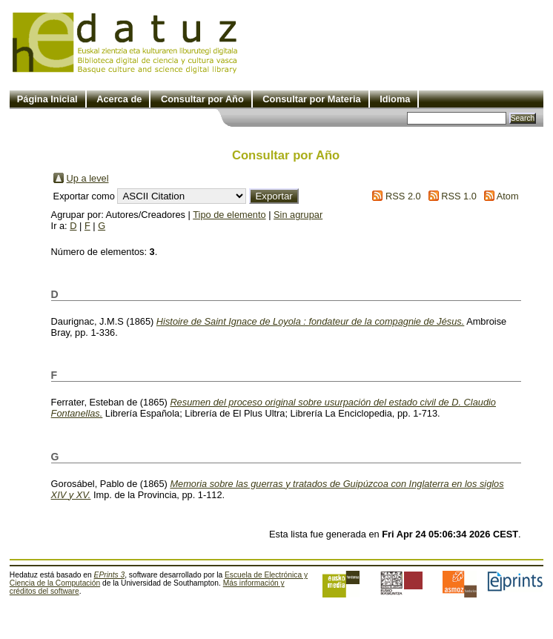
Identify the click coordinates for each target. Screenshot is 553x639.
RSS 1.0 (459, 196)
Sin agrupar (298, 214)
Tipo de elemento (229, 214)
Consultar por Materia (311, 99)
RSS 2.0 (403, 196)
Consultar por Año (202, 99)
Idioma (395, 99)
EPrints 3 (109, 575)
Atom (508, 196)
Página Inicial (47, 99)
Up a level (88, 178)
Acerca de (119, 99)
